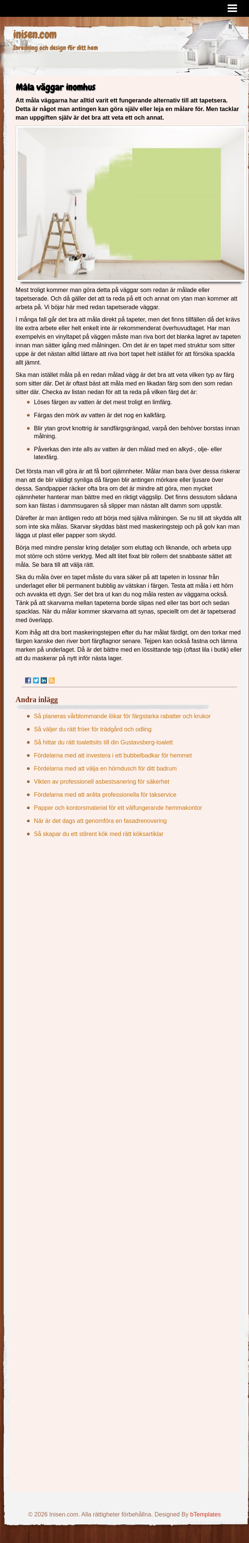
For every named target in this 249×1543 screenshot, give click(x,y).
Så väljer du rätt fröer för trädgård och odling (93, 729)
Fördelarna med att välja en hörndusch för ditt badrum (105, 768)
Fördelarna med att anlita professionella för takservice (105, 795)
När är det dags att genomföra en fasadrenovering (100, 821)
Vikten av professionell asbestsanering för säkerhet (102, 781)
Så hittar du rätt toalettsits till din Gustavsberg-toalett (103, 742)
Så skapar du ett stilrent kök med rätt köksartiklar (99, 834)
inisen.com (35, 35)
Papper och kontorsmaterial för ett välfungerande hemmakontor (118, 808)
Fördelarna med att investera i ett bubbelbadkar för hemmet (113, 755)
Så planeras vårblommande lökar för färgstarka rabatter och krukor (122, 716)
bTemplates (205, 1514)
